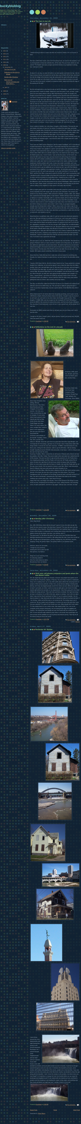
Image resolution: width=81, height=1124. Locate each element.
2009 (4, 65)
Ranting (77, 621)
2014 (4, 51)
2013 (4, 53)
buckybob (14, 101)
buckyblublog (10, 6)
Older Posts (76, 1110)
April (6, 87)
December (8, 67)
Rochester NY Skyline (43, 629)
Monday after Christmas (44, 519)
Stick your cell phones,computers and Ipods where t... (11, 81)
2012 (4, 56)
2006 (4, 94)
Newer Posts (33, 1110)
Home (55, 1110)
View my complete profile (8, 148)
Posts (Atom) (41, 1113)
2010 (4, 62)
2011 (4, 59)
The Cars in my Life (43, 21)
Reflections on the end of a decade (49, 327)
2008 (4, 91)
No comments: (71, 321)
